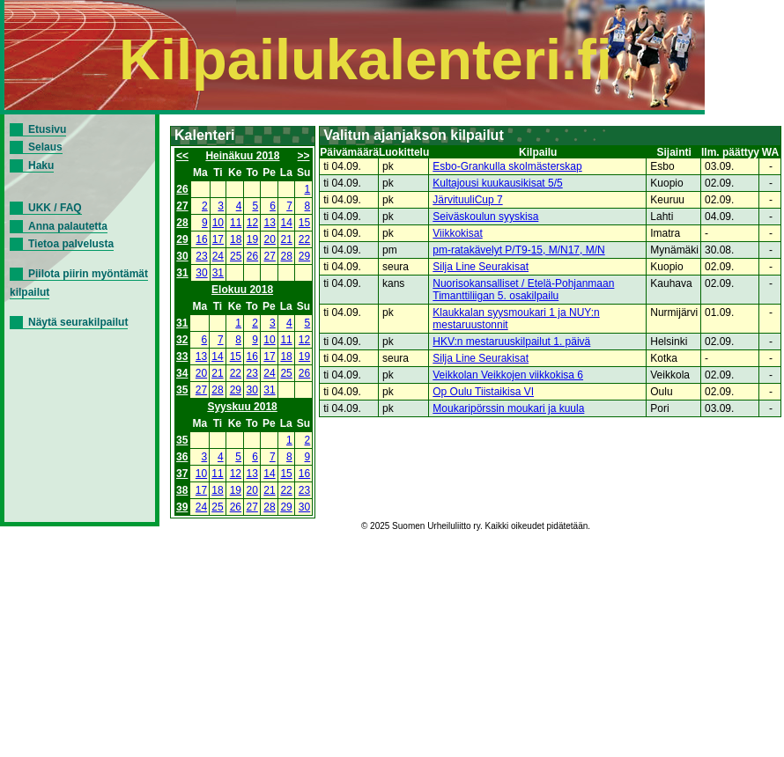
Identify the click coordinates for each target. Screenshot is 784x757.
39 (182, 507)
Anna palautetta (67, 226)
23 (201, 256)
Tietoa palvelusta (71, 244)
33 (182, 356)
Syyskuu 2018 (242, 407)
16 (201, 239)
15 (304, 223)
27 (182, 206)
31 (182, 273)
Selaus (45, 147)
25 (235, 256)
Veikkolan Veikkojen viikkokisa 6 (508, 375)
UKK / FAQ (55, 208)
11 (235, 223)
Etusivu (47, 129)
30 (182, 256)
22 (304, 239)
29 (182, 239)
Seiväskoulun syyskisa (485, 216)
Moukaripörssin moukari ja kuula (508, 408)
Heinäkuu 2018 (242, 156)
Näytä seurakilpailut (78, 322)
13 (270, 223)
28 (182, 223)
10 (218, 223)
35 (182, 390)
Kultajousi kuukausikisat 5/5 (497, 183)
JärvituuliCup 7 (467, 200)
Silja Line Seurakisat (481, 267)
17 (218, 239)
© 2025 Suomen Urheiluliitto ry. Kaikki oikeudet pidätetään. (475, 526)
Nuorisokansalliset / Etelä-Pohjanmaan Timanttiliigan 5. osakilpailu (523, 289)
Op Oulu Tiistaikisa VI (483, 392)
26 (182, 189)
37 (182, 473)
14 (286, 223)
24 (218, 256)
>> (304, 156)
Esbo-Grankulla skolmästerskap (507, 166)
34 (182, 373)
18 (235, 239)
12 (252, 223)
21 (286, 239)
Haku (41, 165)
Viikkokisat (457, 233)
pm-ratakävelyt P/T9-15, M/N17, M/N (518, 250)
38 (182, 490)
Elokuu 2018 (242, 289)
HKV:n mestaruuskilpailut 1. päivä (511, 341)
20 (270, 239)
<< (182, 156)
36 (182, 457)
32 (182, 340)
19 (252, 239)
